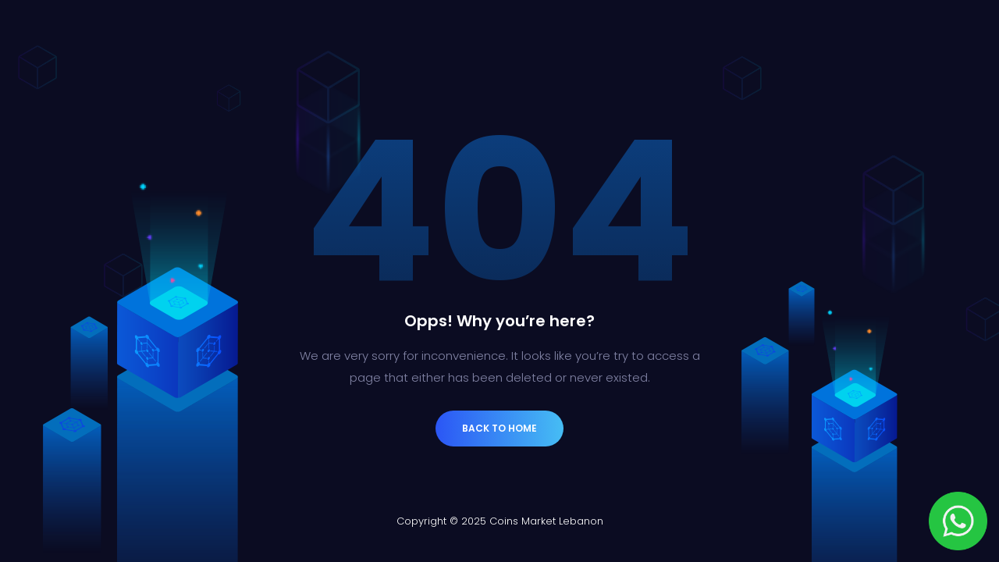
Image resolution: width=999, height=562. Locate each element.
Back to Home (499, 428)
